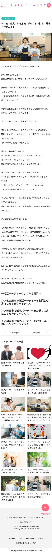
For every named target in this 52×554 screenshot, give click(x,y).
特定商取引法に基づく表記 (26, 543)
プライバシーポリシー (26, 539)
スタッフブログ (8, 19)
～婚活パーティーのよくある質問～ (21, 294)
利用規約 (40, 539)
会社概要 (12, 539)
